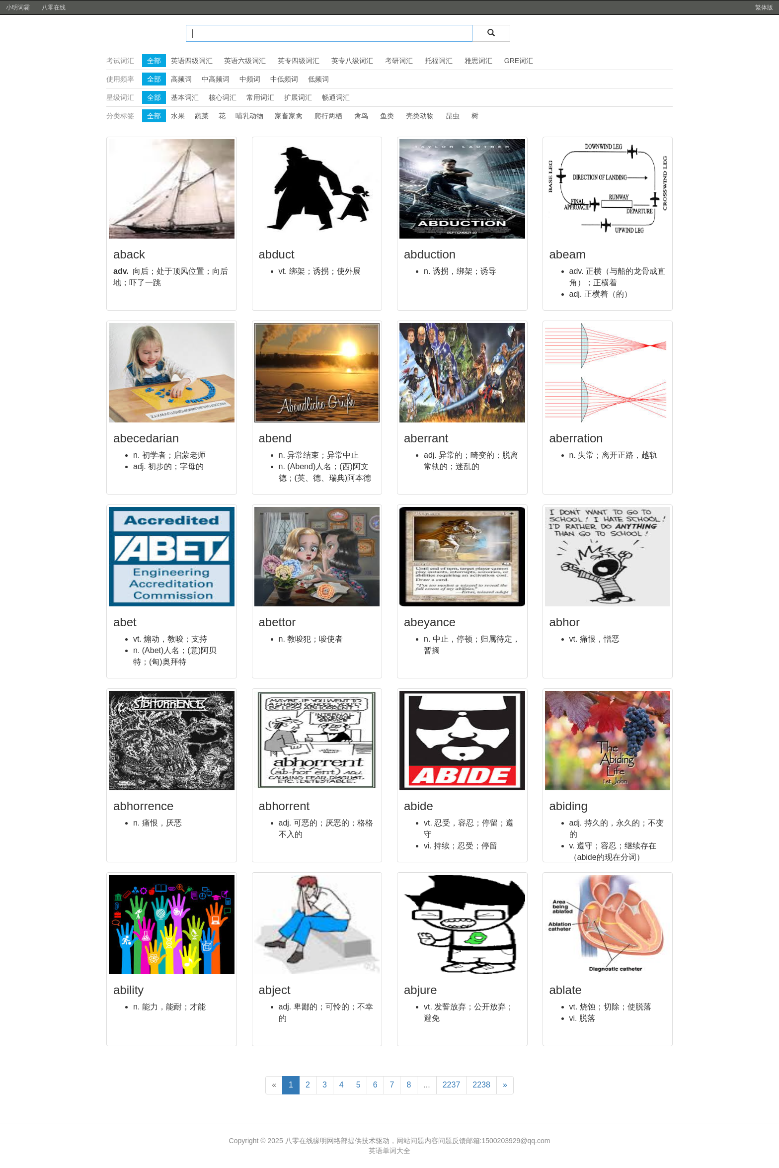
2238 (481, 1085)
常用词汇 (260, 97)
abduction (430, 254)
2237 (452, 1085)
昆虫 (453, 116)
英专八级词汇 (352, 61)
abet (125, 622)
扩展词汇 (298, 97)
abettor (277, 622)
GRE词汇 (518, 61)
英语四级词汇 (192, 61)
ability (128, 990)
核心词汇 (222, 97)
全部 (154, 61)
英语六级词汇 (245, 61)
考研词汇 (399, 61)
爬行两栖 (328, 116)
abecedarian (146, 438)
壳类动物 (420, 116)
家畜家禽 (289, 116)
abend (275, 438)
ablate (565, 990)
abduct (277, 254)
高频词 (181, 79)
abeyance (430, 622)
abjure (420, 990)
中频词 (249, 79)
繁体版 (764, 7)
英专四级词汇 (298, 61)
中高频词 (216, 79)
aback (129, 254)
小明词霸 (18, 7)
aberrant (426, 438)
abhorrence (143, 806)
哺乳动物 (249, 116)
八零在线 (54, 7)
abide (418, 806)
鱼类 (387, 116)
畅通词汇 (336, 97)
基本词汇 (185, 97)
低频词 (318, 79)
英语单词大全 (389, 1151)
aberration (576, 438)
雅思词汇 (478, 61)
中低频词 (284, 79)
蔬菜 (202, 116)
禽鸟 (361, 116)
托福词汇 (439, 61)
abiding (568, 806)
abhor (564, 622)
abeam (567, 254)
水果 (178, 116)
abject (275, 990)
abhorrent (284, 806)
